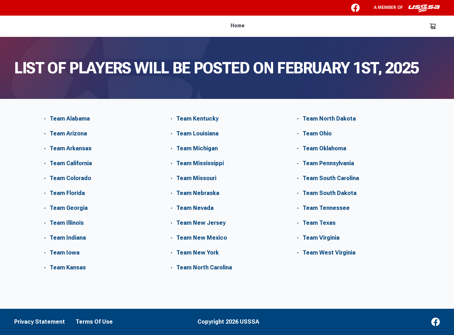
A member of (407, 8)
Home (238, 25)
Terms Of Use (94, 322)
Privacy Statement (39, 322)
